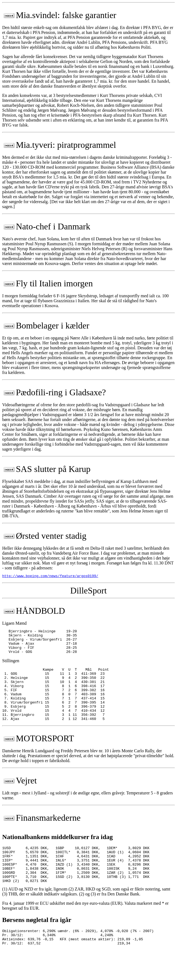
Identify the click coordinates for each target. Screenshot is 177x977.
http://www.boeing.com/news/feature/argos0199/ (50, 576)
